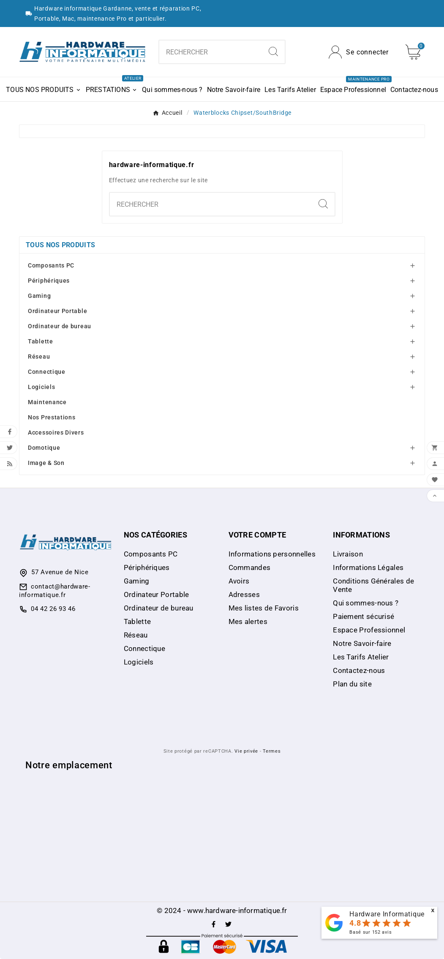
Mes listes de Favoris (264, 608)
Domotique (44, 447)
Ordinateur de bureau (59, 326)
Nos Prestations (52, 417)
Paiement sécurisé (363, 616)
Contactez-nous (359, 670)
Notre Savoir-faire (362, 643)
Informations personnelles (272, 554)
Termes (272, 751)
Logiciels (41, 387)
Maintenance (47, 402)
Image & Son (46, 462)
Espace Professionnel (369, 630)
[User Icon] (359, 52)
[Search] (273, 51)
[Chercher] (210, 52)
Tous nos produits (60, 245)
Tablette (40, 341)
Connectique (46, 371)
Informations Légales (368, 567)
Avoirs (239, 581)
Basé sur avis (370, 932)
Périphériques (49, 280)
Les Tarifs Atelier (361, 657)
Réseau (39, 356)
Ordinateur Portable (57, 311)
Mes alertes (248, 621)
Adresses (244, 594)
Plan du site (352, 684)
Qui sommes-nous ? (365, 603)
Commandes (250, 567)
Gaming (39, 295)
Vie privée (246, 751)
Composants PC (51, 265)
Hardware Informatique (387, 914)
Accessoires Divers (56, 432)
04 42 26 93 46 (53, 609)
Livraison (348, 554)
